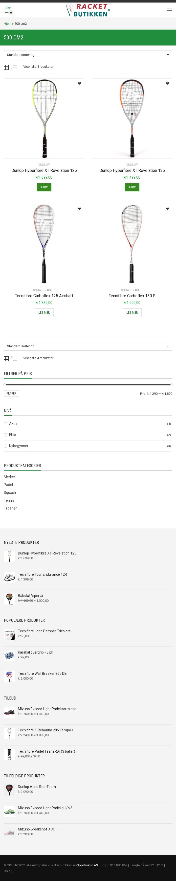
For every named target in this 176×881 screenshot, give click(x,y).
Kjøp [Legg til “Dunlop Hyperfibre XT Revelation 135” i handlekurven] (132, 187)
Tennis (9, 500)
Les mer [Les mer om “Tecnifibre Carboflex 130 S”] (132, 312)
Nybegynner (18, 446)
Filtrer (11, 393)
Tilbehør (10, 508)
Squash (10, 493)
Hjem (7, 24)
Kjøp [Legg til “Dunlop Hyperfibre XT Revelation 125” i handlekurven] (44, 187)
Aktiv (13, 424)
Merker (9, 477)
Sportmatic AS (87, 865)
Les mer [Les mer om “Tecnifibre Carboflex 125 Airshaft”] (44, 312)
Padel (8, 485)
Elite (12, 435)
